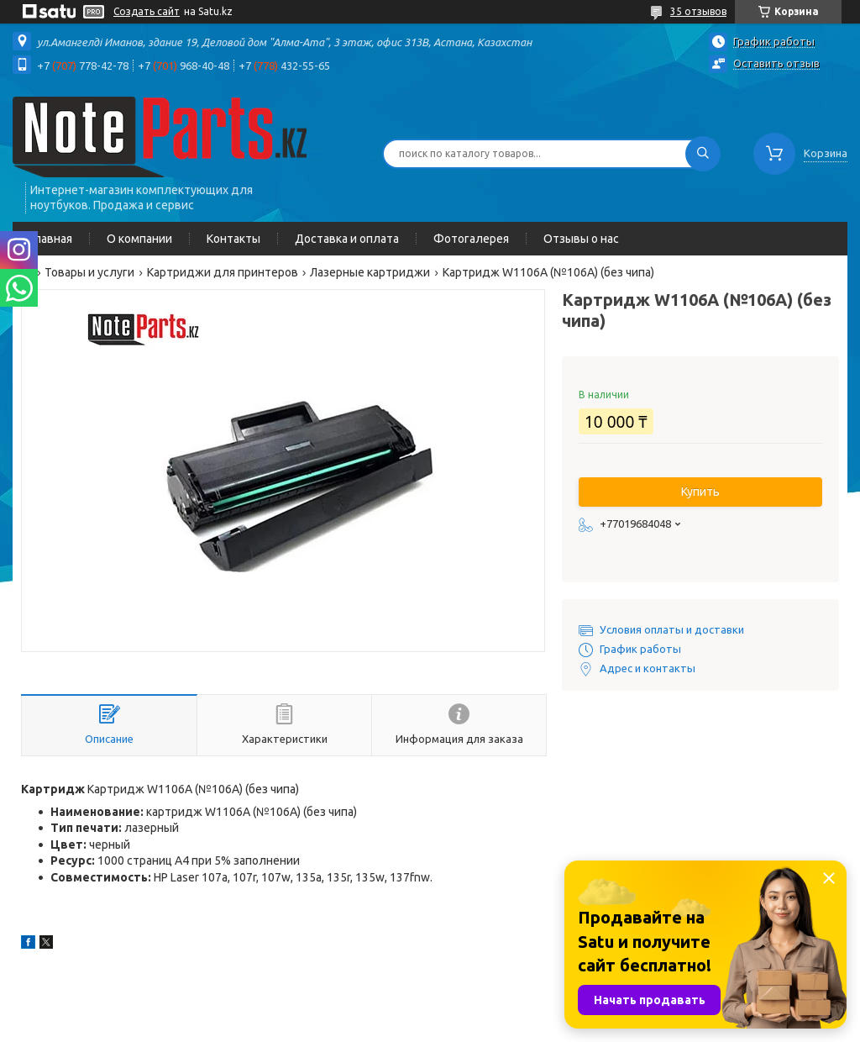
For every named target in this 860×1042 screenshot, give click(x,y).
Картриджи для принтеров (222, 272)
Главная (50, 239)
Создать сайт (146, 11)
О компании (139, 239)
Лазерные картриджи (370, 272)
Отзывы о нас (581, 239)
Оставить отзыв (776, 63)
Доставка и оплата (347, 239)
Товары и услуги (89, 272)
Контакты (233, 239)
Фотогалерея (471, 239)
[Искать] (703, 153)
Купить (700, 491)
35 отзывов (698, 11)
